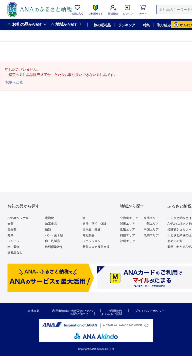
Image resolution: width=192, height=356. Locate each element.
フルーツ (14, 241)
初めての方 (175, 241)
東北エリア (151, 218)
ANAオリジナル (18, 218)
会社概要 (34, 311)
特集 (146, 25)
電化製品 (88, 235)
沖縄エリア (127, 241)
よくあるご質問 (111, 314)
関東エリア (127, 223)
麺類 (48, 229)
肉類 (11, 223)
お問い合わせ (79, 314)
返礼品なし (15, 252)
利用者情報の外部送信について (73, 311)
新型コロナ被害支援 (96, 247)
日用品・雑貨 (91, 229)
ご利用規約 (114, 311)
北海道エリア (129, 218)
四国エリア (127, 235)
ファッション (91, 241)
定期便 (49, 218)
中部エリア (151, 223)
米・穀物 (14, 247)
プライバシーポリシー (150, 311)
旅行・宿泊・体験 (94, 223)
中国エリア (151, 229)
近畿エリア (127, 229)
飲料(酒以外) (53, 247)
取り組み (164, 25)
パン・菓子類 (54, 235)
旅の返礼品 (102, 25)
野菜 (11, 235)
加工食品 (51, 223)
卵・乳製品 (52, 241)
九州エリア (151, 235)
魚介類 (12, 229)
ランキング (126, 25)
